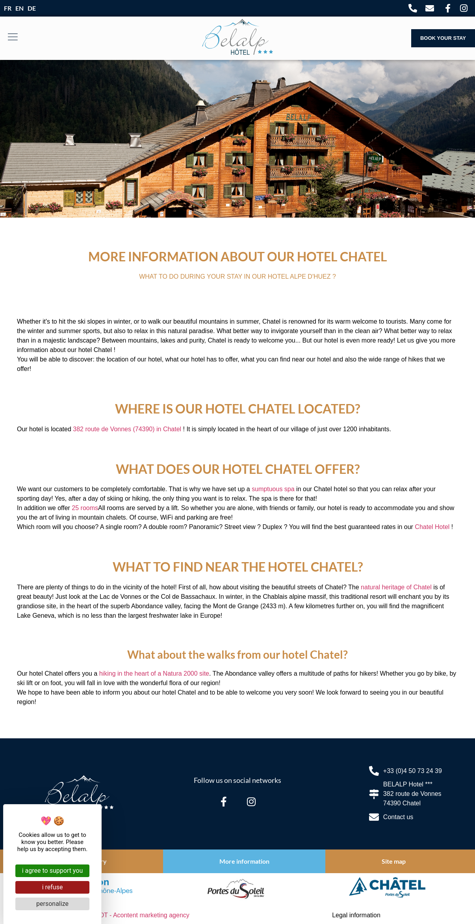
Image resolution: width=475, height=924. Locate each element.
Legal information (356, 915)
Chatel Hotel (432, 526)
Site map (394, 861)
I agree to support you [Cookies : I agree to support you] (52, 870)
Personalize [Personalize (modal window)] (52, 903)
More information (244, 861)
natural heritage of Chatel (396, 587)
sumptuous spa (273, 489)
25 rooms (85, 508)
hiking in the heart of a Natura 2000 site (154, 673)
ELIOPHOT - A (132, 915)
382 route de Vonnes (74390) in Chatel (127, 429)
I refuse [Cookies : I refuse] (52, 887)
